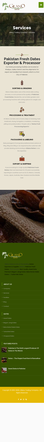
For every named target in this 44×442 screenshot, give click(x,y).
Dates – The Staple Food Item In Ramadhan (24, 358)
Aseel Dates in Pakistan (16, 368)
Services (6, 293)
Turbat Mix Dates (17, 274)
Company (6, 289)
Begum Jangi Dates (10, 323)
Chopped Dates (8, 336)
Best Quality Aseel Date (28, 269)
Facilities (6, 297)
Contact (6, 306)
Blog (4, 302)
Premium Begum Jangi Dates (15, 272)
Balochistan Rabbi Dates (11, 327)
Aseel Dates (7, 318)
